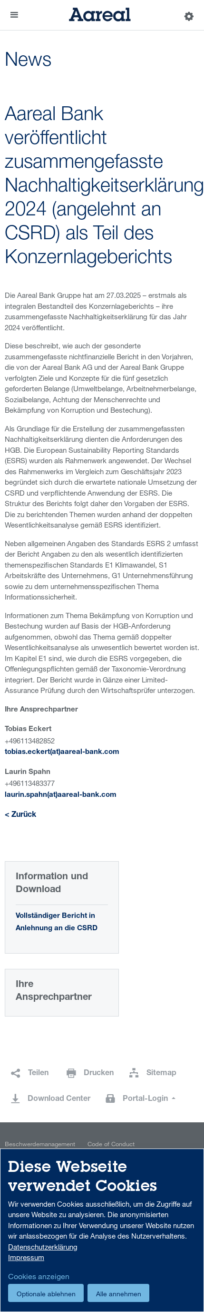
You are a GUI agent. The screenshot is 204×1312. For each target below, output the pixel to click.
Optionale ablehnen (46, 1294)
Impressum (26, 1257)
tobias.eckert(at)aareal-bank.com (62, 752)
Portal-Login (146, 1099)
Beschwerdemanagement (40, 1144)
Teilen (38, 1074)
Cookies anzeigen (38, 1276)
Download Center (59, 1099)
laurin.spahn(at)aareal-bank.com (61, 795)
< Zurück (20, 815)
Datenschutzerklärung (43, 1246)
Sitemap (161, 1074)
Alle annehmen (118, 1294)
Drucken (99, 1074)
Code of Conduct (111, 1144)
